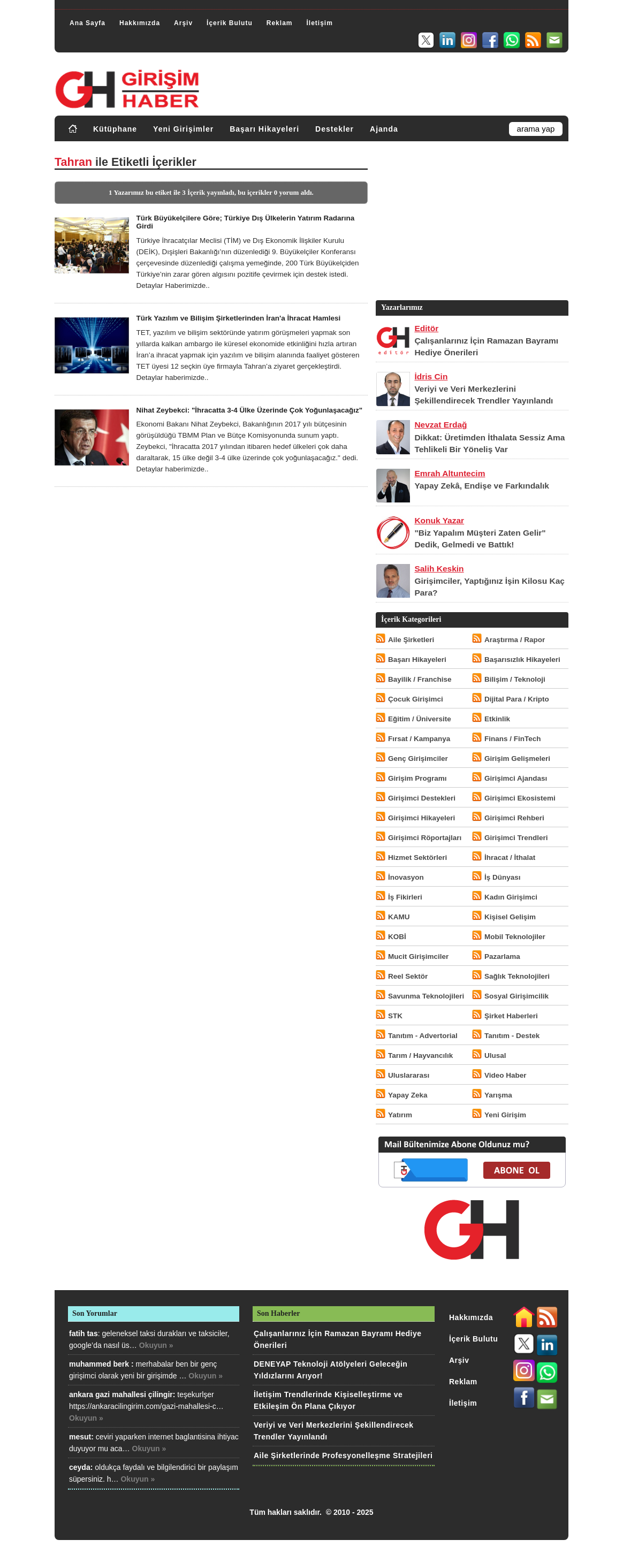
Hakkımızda (139, 23)
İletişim (319, 23)
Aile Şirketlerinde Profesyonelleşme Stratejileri (343, 1455)
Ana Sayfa (87, 23)
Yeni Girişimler (183, 129)
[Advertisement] (471, 223)
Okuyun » (156, 1345)
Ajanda (384, 129)
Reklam (280, 23)
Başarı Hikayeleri (264, 129)
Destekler (334, 129)
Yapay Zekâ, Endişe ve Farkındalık (481, 485)
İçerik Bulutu (230, 23)
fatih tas (83, 1333)
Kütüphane (115, 129)
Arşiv (183, 23)
